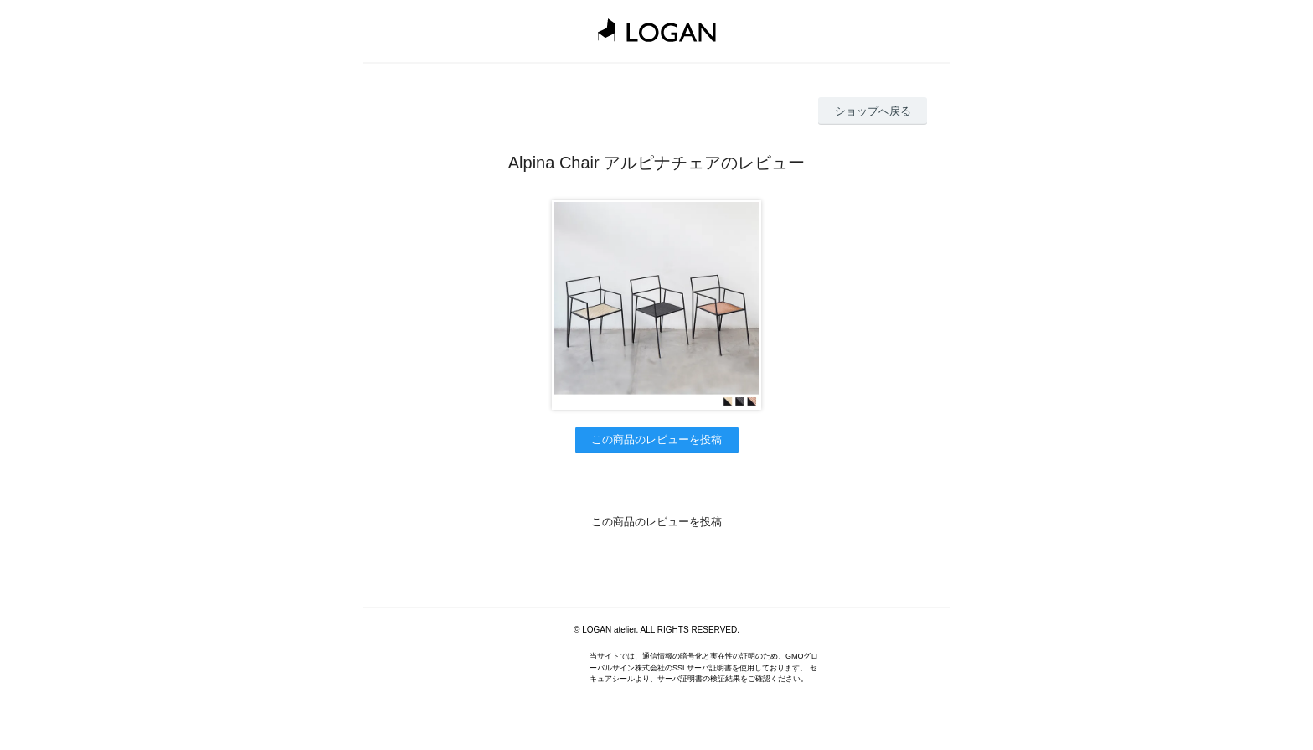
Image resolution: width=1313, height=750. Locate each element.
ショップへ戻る (873, 111)
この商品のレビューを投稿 (656, 439)
